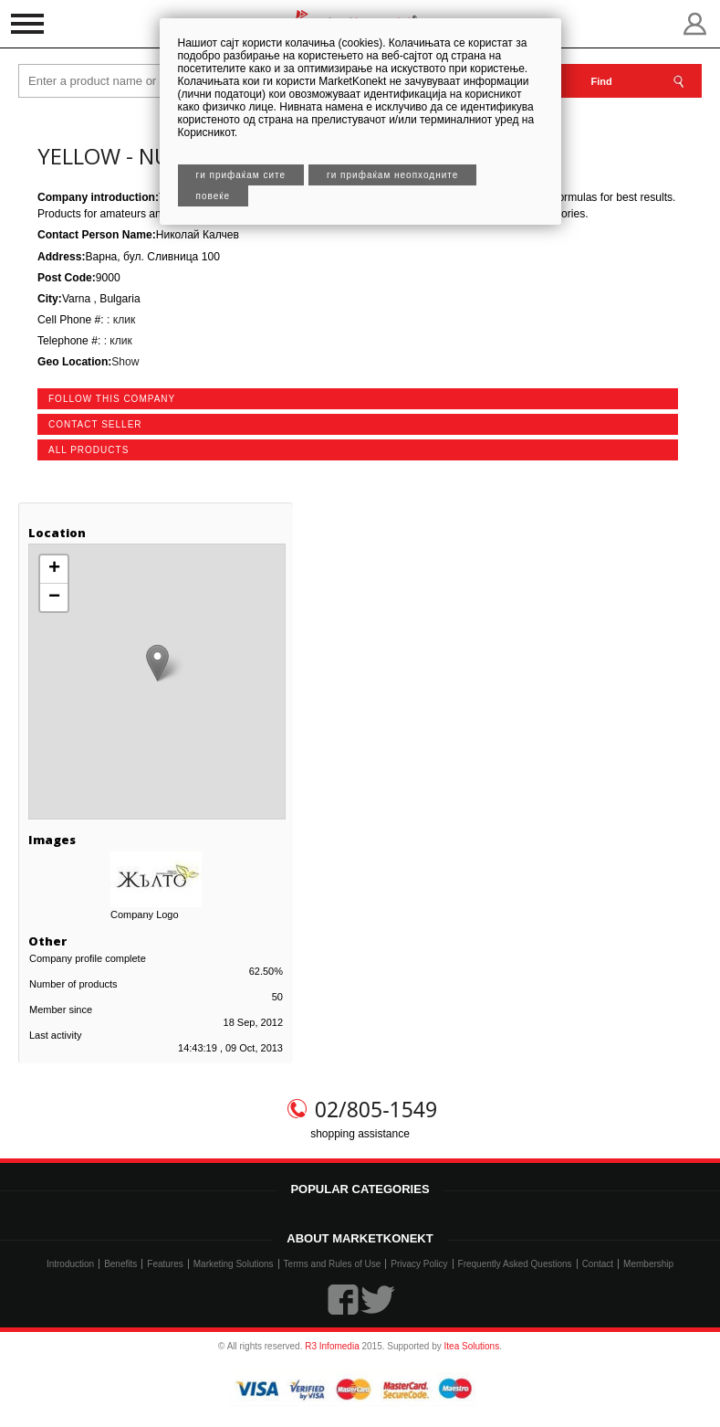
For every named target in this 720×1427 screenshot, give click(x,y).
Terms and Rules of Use (332, 1264)
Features (165, 1264)
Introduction (70, 1264)
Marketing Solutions (233, 1264)
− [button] (54, 597)
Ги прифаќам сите (241, 175)
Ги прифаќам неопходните (392, 175)
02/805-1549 (376, 1109)
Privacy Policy (419, 1264)
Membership (648, 1264)
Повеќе (213, 196)
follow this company (111, 399)
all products (88, 450)
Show (125, 361)
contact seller (95, 424)
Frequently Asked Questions (515, 1264)
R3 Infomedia (332, 1346)
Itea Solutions (472, 1346)
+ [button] (54, 569)
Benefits (120, 1264)
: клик (120, 319)
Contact (597, 1264)
